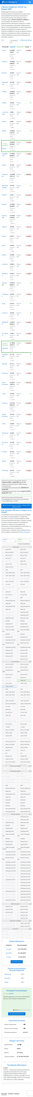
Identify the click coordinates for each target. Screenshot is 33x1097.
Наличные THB (9, 918)
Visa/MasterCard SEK (10, 882)
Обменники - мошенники (13, 1093)
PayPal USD (8, 603)
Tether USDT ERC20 (10, 572)
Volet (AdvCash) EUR (10, 811)
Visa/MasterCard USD (10, 640)
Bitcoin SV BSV (9, 667)
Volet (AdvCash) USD (10, 606)
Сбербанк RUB (9, 623)
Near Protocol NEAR (10, 761)
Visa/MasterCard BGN (11, 897)
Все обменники (16, 961)
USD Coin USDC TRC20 (11, 721)
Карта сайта (4, 1093)
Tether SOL (8, 715)
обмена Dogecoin (25, 532)
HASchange (7, 974)
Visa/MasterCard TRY (10, 879)
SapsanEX (7, 978)
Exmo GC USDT (9, 768)
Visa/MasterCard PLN (10, 885)
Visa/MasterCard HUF (10, 876)
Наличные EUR (9, 656)
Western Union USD (10, 923)
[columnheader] (5, 47)
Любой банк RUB (10, 615)
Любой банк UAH (10, 618)
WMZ (7, 597)
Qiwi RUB (8, 776)
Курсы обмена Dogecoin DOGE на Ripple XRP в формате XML (16, 506)
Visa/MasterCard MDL (11, 873)
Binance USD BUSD (10, 744)
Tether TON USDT (10, 581)
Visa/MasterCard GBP (10, 862)
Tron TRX (8, 584)
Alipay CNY (8, 609)
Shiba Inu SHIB (9, 732)
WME (7, 773)
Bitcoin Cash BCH (9, 552)
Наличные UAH (9, 659)
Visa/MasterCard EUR (10, 851)
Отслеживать (14, 40)
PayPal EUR (8, 799)
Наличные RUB (9, 653)
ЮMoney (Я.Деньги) (10, 600)
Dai (6, 753)
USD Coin (8, 718)
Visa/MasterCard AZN (11, 900)
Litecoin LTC (8, 558)
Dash (7, 569)
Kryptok (11, 993)
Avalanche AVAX (9, 759)
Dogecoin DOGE (9, 566)
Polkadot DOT (9, 756)
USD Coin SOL (9, 724)
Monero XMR (9, 564)
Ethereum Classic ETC (11, 741)
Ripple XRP (8, 561)
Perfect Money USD (10, 779)
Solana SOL (8, 591)
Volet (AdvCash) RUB (10, 808)
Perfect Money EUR (10, 782)
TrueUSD (8, 727)
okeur (7, 937)
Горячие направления (24, 543)
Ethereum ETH (9, 555)
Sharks (6, 982)
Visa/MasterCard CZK (10, 888)
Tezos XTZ (8, 750)
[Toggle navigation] (30, 2)
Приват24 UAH (9, 841)
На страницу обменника (16, 1013)
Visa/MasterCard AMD (11, 870)
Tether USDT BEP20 (10, 578)
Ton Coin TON (9, 594)
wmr (7, 931)
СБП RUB (8, 620)
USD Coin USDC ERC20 (11, 703)
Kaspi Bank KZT (9, 637)
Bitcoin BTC (8, 549)
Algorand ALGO (9, 747)
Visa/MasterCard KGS (10, 891)
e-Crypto (8, 949)
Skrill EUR (8, 805)
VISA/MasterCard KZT (11, 867)
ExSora (9, 957)
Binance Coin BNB (10, 729)
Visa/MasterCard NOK (11, 894)
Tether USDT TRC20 (10, 575)
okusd (7, 934)
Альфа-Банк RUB (9, 626)
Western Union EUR (10, 926)
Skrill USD (8, 802)
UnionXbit (9, 953)
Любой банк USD (10, 612)
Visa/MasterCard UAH (11, 647)
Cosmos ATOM (9, 735)
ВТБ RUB (8, 634)
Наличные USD (9, 650)
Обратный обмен (26, 40)
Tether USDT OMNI (10, 738)
